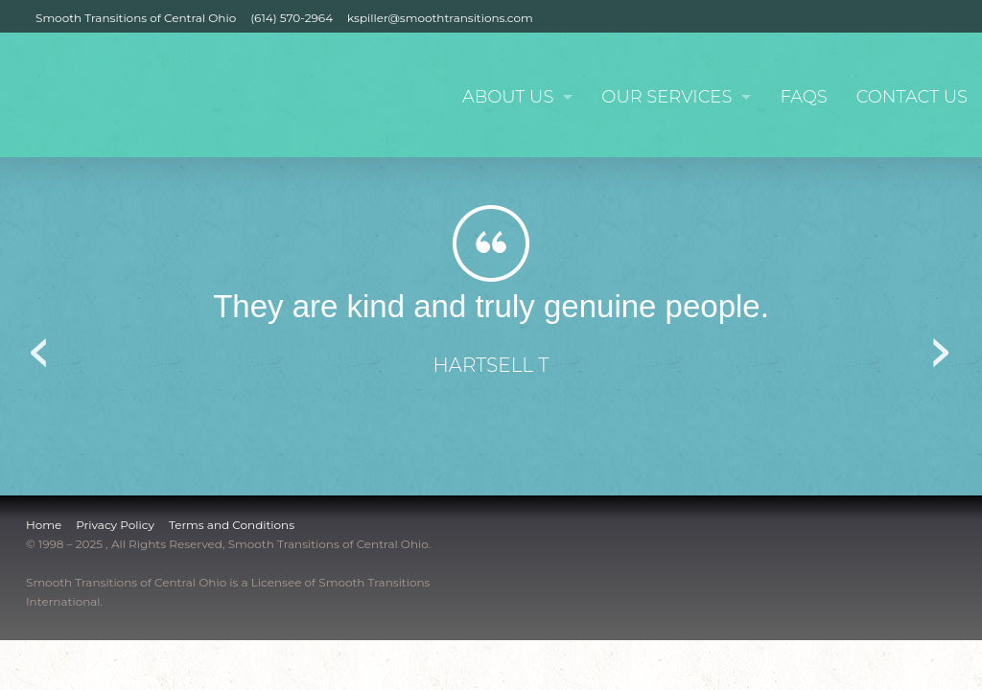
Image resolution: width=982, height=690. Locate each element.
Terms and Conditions (231, 525)
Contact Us (912, 96)
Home (43, 525)
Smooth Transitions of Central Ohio (135, 18)
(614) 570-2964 (291, 18)
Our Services (666, 96)
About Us (507, 96)
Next (941, 346)
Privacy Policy (115, 525)
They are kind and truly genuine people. (491, 306)
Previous (40, 346)
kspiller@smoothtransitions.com (440, 18)
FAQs (803, 96)
